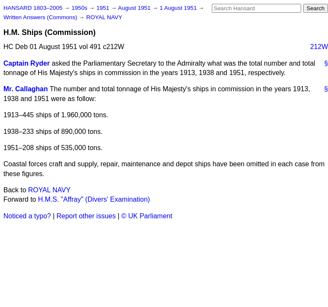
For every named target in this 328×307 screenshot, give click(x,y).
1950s (80, 8)
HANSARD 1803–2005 (32, 8)
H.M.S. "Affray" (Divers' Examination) (94, 199)
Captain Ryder (26, 63)
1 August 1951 (179, 8)
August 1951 (135, 8)
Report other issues (86, 216)
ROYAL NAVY (104, 17)
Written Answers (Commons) (41, 17)
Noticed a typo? (27, 216)
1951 (104, 8)
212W (319, 46)
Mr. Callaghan (25, 89)
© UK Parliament (146, 216)
